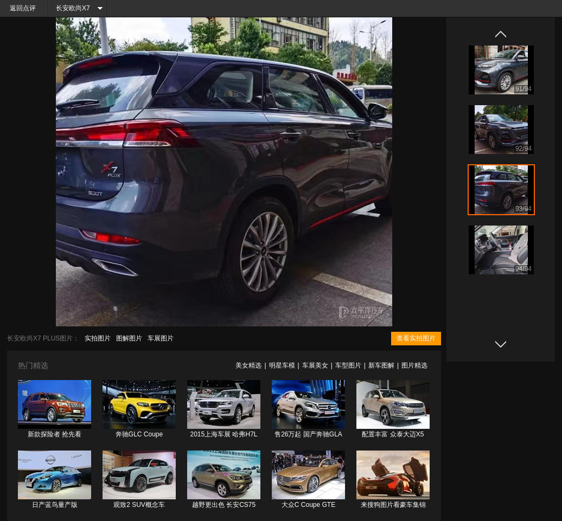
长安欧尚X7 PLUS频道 (69, 10)
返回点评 (23, 8)
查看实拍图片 (416, 338)
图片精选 (414, 365)
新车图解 (381, 365)
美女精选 (248, 365)
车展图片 (161, 338)
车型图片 (348, 365)
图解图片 (129, 338)
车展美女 (315, 365)
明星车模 (282, 365)
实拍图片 (98, 338)
